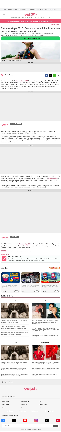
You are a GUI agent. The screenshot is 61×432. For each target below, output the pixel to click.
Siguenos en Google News (58, 76)
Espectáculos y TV (25, 401)
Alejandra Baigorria (33, 9)
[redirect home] (30, 16)
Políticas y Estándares (49, 411)
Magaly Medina (53, 9)
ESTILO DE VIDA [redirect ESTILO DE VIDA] (31, 17)
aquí (26, 246)
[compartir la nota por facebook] (46, 75)
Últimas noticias (5, 401)
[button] (59, 21)
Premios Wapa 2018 (22, 81)
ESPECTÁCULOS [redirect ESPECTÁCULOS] (18, 17)
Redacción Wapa (8, 75)
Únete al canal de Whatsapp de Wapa (30, 38)
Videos (22, 408)
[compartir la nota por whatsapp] (54, 75)
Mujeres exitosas (18, 251)
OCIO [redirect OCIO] (36, 17)
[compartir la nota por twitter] (50, 75)
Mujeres (9, 251)
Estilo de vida (24, 404)
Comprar (16, 290)
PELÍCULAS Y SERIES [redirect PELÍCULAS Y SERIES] (41, 17)
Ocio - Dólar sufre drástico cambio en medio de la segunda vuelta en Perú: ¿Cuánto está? (30, 21)
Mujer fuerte (27, 251)
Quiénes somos (35, 411)
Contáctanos (10, 411)
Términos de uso (22, 411)
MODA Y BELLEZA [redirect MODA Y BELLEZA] (25, 17)
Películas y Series (43, 404)
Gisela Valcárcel (23, 9)
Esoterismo (4, 408)
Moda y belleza (5, 404)
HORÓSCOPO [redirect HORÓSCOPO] (48, 17)
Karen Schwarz (44, 9)
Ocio (40, 401)
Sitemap (41, 408)
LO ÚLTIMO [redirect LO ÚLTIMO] (13, 17)
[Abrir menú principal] (4, 14)
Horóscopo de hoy (12, 9)
